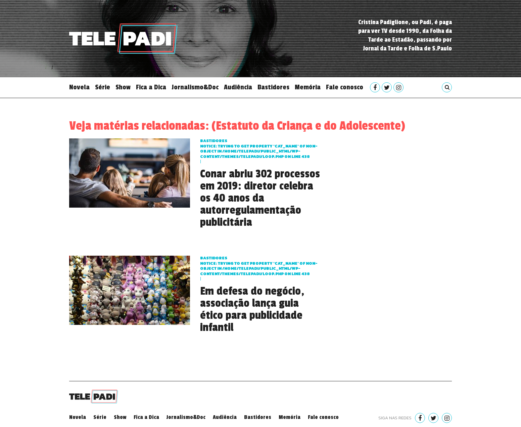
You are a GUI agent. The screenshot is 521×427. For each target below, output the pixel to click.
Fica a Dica (151, 87)
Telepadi (123, 39)
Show (123, 87)
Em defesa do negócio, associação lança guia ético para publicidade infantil (252, 309)
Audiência (238, 87)
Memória (308, 87)
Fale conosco (344, 87)
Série (102, 87)
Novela (79, 87)
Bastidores (273, 87)
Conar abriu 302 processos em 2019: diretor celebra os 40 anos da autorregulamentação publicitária (260, 198)
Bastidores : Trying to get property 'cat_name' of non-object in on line (259, 149)
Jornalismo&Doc (195, 87)
